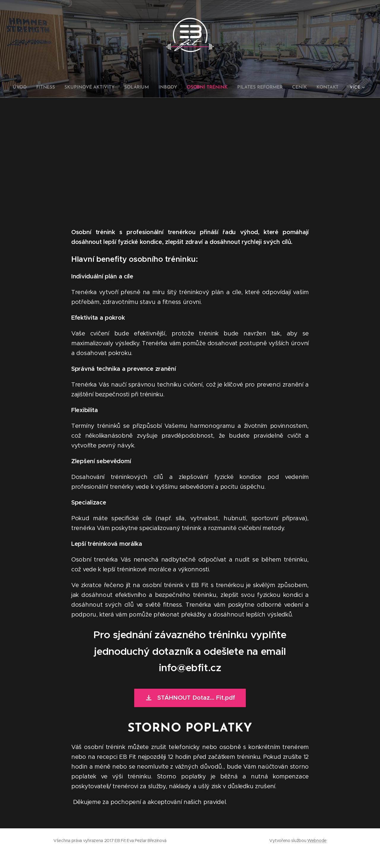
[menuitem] (25, 87)
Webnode (317, 840)
